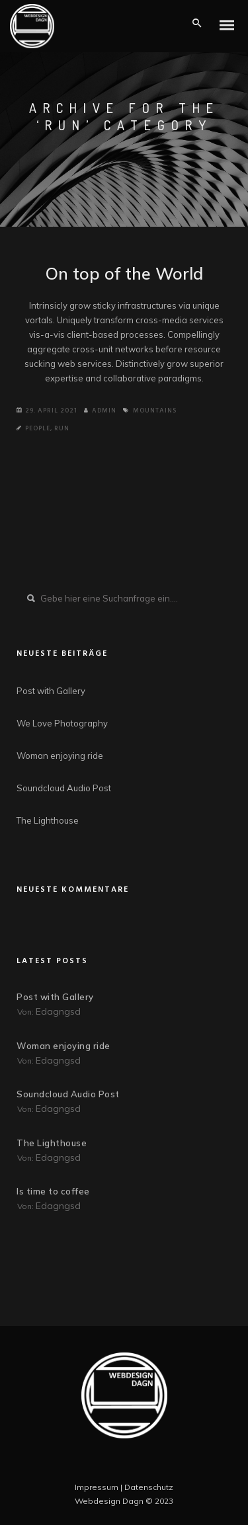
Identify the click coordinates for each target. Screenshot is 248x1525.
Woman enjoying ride (60, 755)
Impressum (96, 1487)
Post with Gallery (51, 690)
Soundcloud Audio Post (64, 788)
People (37, 428)
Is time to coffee (53, 1191)
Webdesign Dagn (109, 1501)
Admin (100, 410)
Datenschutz (148, 1487)
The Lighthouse (48, 820)
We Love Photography (62, 723)
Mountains (155, 410)
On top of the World (124, 273)
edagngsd (58, 1011)
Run (61, 428)
